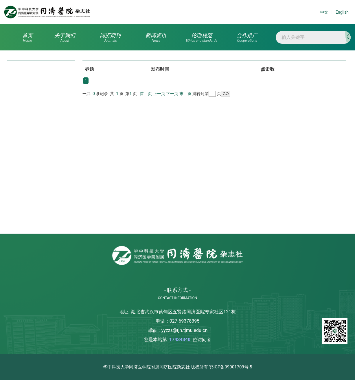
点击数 (268, 69)
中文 (324, 12)
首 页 (146, 93)
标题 (89, 69)
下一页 (172, 93)
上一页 (159, 93)
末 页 (185, 93)
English (342, 12)
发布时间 (160, 69)
